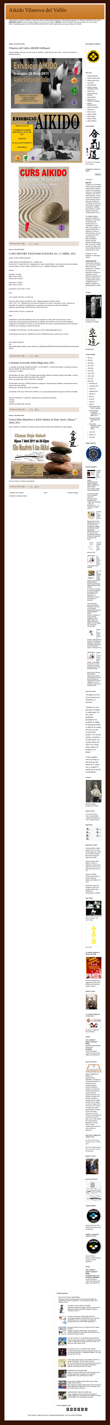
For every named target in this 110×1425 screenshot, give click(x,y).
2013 (89, 376)
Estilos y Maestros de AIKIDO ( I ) (98, 634)
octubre (91, 389)
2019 (89, 360)
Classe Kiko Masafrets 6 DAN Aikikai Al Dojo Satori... (95, 426)
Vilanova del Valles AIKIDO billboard (29, 48)
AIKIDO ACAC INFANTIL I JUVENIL (93, 100)
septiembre (92, 391)
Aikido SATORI (91, 118)
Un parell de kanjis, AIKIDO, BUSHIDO (78, 1305)
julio (90, 396)
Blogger (79, 1415)
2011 (89, 381)
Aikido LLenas (91, 112)
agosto (91, 394)
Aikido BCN (90, 109)
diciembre (92, 383)
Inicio (45, 493)
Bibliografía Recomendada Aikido (77, 1370)
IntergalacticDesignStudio (56, 1415)
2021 (89, 358)
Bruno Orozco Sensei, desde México (93, 673)
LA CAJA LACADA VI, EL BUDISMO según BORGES (83, 1338)
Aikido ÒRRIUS (91, 121)
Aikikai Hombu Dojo (93, 80)
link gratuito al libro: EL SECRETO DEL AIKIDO (81, 1349)
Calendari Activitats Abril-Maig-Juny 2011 (32, 362)
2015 (89, 371)
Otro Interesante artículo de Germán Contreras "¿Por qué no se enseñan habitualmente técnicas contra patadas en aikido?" (94, 608)
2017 (89, 365)
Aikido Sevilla (91, 116)
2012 (89, 378)
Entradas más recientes (16, 493)
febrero (91, 434)
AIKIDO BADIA (91, 85)
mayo (91, 402)
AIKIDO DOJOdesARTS (92, 104)
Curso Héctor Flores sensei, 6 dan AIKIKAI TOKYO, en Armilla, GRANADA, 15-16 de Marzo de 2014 (83, 1360)
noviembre (92, 386)
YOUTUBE (90, 83)
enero (91, 437)
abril (90, 404)
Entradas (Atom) (22, 496)
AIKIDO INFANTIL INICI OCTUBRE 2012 (79, 1392)
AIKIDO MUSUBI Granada (92, 94)
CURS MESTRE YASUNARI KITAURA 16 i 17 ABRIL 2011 (42, 253)
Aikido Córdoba (91, 114)
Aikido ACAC (91, 91)
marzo (91, 432)
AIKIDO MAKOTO (92, 76)
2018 (89, 363)
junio (90, 399)
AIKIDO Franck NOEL (93, 78)
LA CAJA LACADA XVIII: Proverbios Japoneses (92, 495)
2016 (89, 368)
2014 (89, 373)
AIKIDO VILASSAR (93, 107)
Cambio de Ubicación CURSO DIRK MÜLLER (81, 1316)
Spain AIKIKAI (91, 97)
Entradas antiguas (73, 493)
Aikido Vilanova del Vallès (37, 10)
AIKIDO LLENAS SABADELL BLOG (92, 88)
